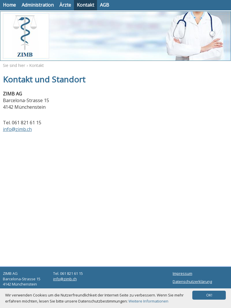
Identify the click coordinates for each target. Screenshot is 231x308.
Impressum (182, 273)
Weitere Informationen (148, 301)
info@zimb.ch (17, 129)
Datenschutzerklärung (192, 281)
